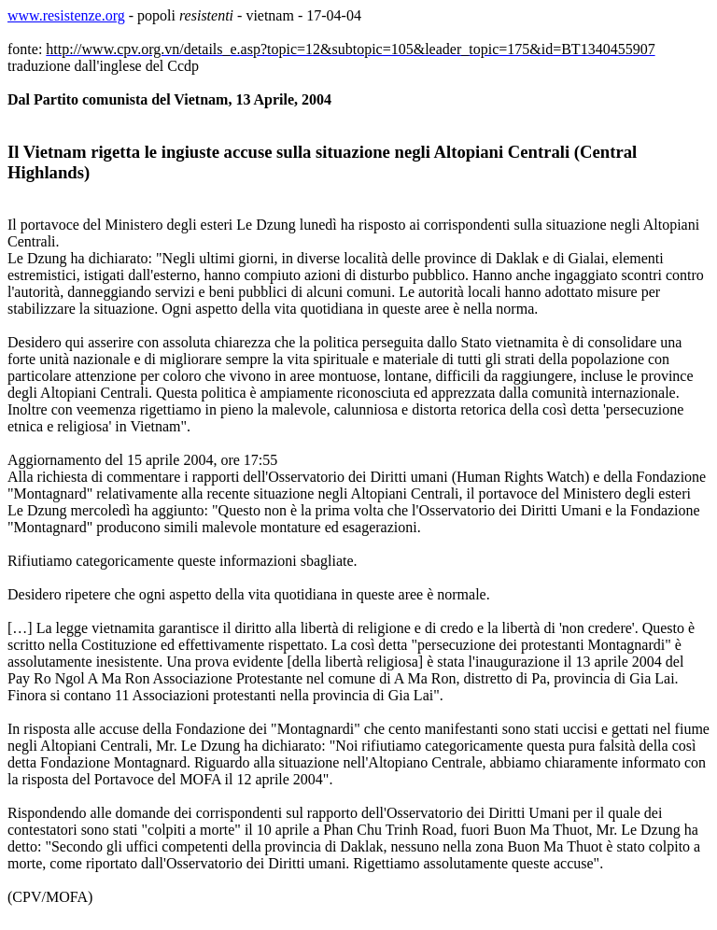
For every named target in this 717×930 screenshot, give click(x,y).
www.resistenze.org (66, 15)
